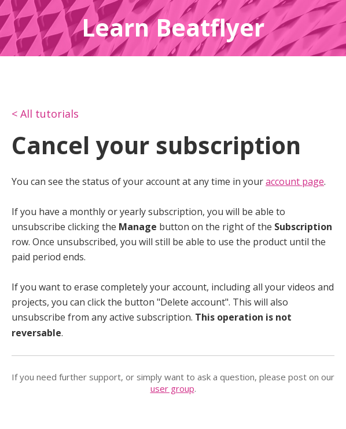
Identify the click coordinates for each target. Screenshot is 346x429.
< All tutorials (45, 114)
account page (295, 181)
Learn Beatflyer (173, 27)
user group (172, 388)
